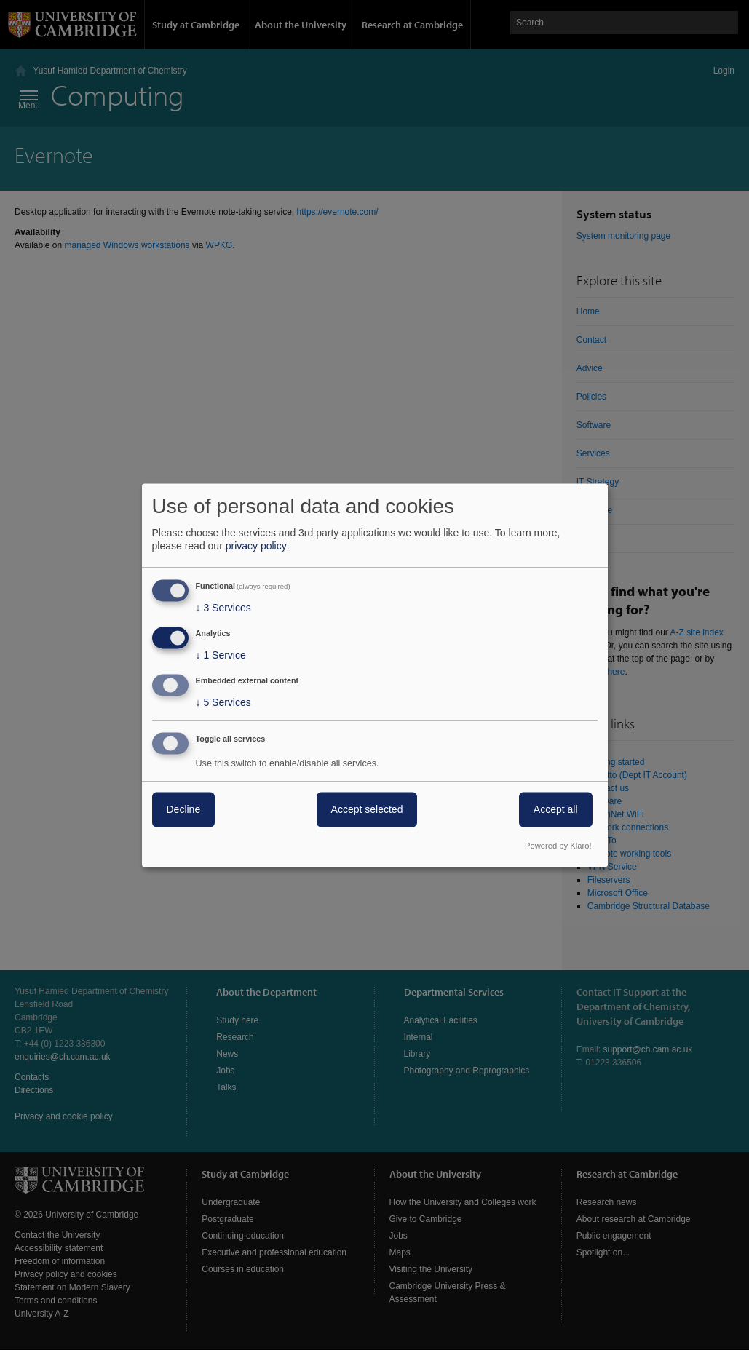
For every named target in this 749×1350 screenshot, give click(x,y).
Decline (184, 809)
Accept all (556, 809)
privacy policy (256, 546)
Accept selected (367, 809)
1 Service (221, 655)
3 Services (223, 608)
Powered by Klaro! (558, 845)
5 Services (223, 702)
